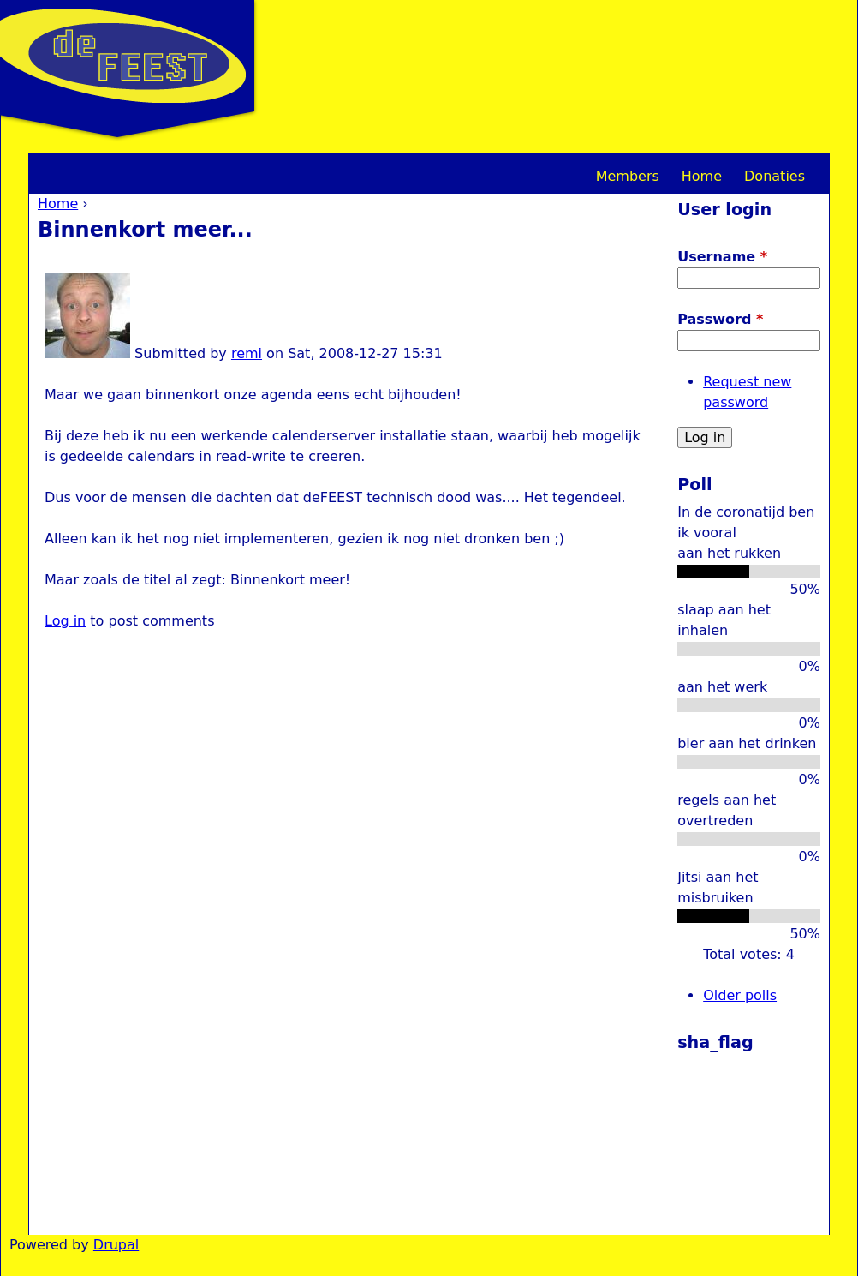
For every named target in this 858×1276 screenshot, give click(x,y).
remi (246, 353)
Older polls (740, 995)
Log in (65, 621)
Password (720, 319)
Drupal (116, 1245)
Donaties (774, 176)
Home (58, 203)
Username (722, 257)
